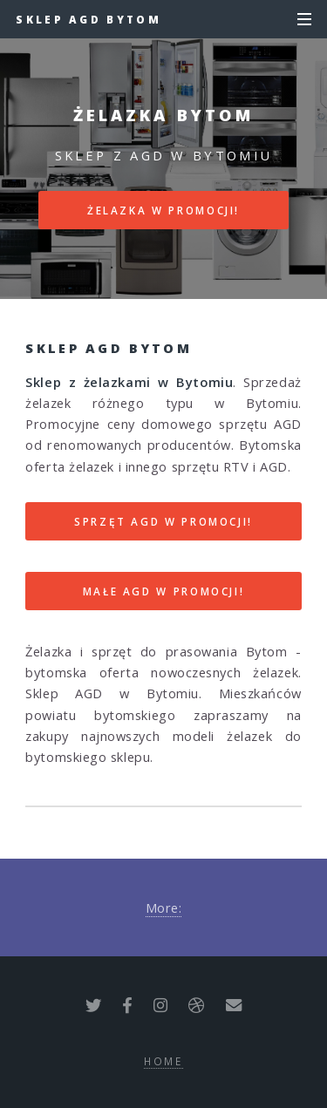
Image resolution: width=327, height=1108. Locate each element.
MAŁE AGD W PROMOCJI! (164, 591)
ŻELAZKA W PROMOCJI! (163, 210)
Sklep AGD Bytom (88, 19)
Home (163, 1061)
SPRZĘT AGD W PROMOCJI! (163, 521)
